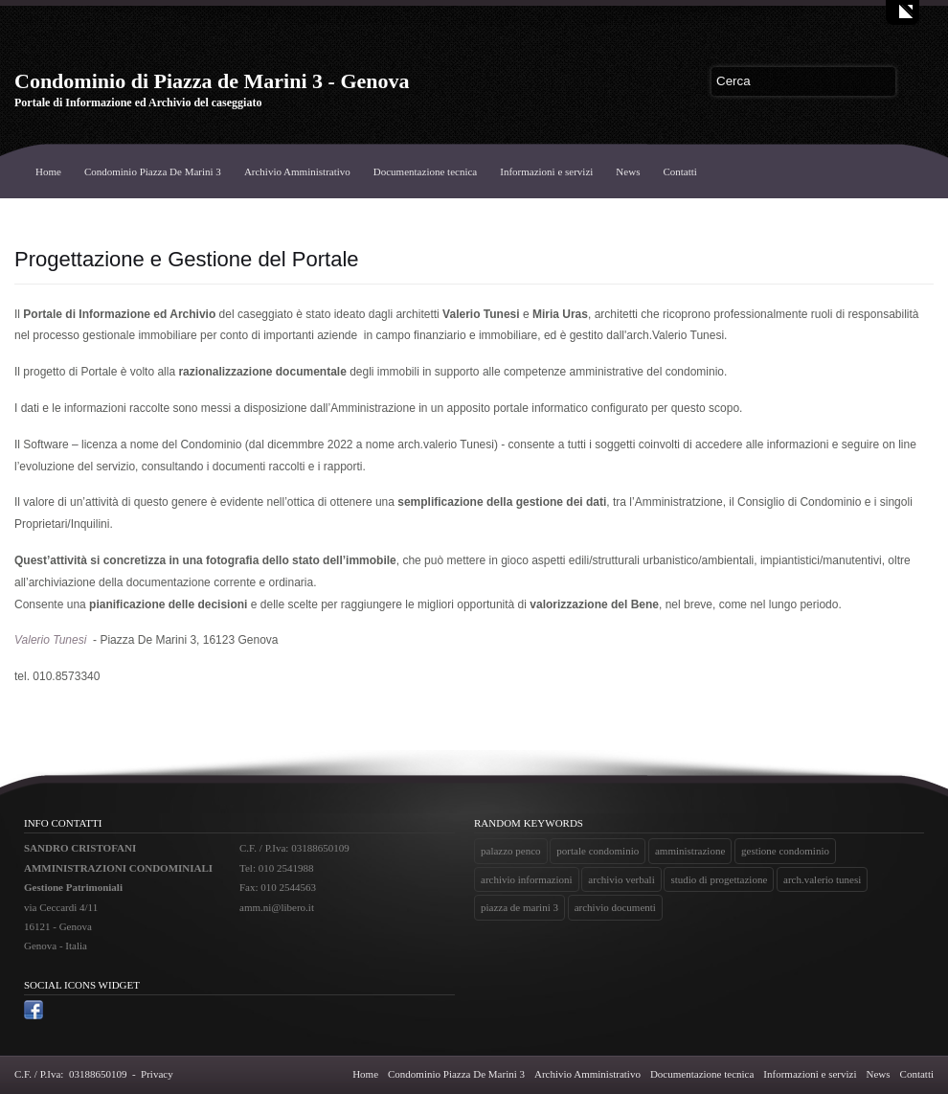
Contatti (679, 171)
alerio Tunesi (54, 640)
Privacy (157, 1074)
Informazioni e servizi (546, 171)
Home (48, 171)
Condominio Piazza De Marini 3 (152, 171)
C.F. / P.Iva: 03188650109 (70, 1074)
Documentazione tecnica (425, 171)
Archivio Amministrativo (297, 171)
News (628, 171)
